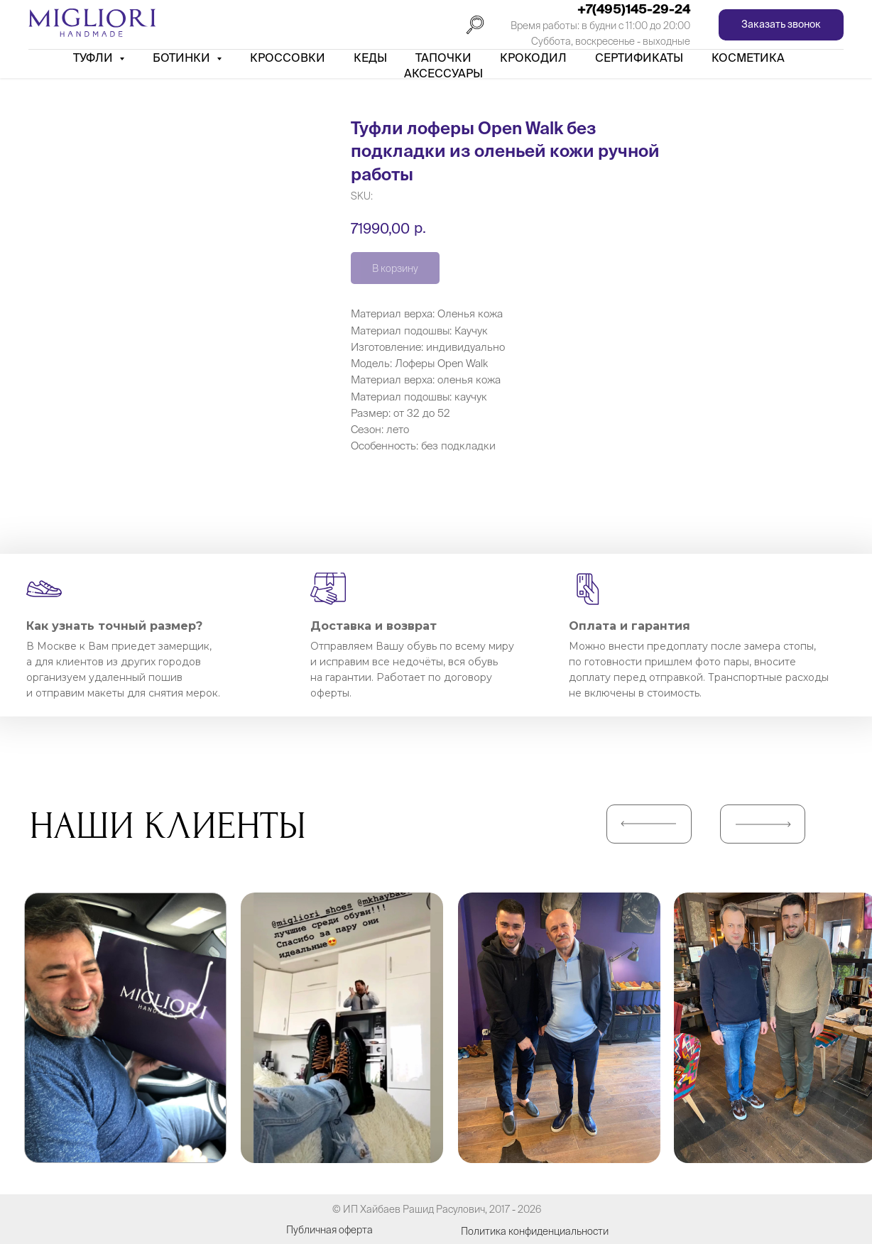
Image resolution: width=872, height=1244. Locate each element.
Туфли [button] (94, 57)
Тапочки (443, 57)
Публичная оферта (329, 1229)
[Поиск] (475, 25)
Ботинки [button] (183, 57)
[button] (781, 25)
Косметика (748, 57)
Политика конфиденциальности (535, 1231)
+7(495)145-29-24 (633, 8)
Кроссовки (287, 57)
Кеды (370, 57)
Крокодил (533, 57)
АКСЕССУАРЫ (443, 73)
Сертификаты (639, 57)
